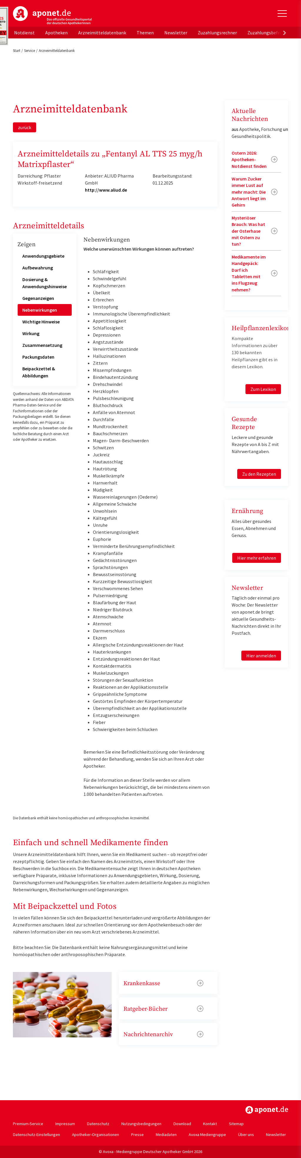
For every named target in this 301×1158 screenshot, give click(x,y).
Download (182, 1123)
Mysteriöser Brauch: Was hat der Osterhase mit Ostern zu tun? (248, 231)
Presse (137, 1134)
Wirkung (30, 333)
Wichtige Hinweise (41, 322)
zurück (24, 127)
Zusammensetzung (42, 345)
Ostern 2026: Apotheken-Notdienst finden (249, 159)
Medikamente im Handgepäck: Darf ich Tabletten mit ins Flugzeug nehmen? (249, 273)
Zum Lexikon (263, 389)
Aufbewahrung (37, 268)
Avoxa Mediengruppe (207, 1134)
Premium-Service (28, 1123)
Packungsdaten (38, 357)
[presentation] (284, 32)
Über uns (246, 1134)
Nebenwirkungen (39, 310)
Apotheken (56, 33)
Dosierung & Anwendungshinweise (44, 282)
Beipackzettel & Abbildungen (38, 372)
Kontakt (210, 1123)
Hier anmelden (261, 656)
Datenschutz (98, 1123)
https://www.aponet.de (266, 1110)
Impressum (65, 1123)
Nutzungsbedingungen (141, 1123)
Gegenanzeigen (38, 298)
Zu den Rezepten (259, 474)
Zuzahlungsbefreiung (269, 33)
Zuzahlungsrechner (217, 33)
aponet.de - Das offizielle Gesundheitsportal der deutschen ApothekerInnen (52, 15)
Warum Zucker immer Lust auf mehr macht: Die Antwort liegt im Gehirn (249, 192)
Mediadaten (166, 1134)
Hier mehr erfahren (256, 558)
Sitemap (236, 1123)
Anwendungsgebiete (43, 256)
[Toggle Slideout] (282, 13)
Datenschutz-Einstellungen (36, 1134)
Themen (145, 33)
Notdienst (24, 33)
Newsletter (175, 33)
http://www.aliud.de (106, 190)
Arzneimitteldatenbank (102, 33)
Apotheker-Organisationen (95, 1134)
